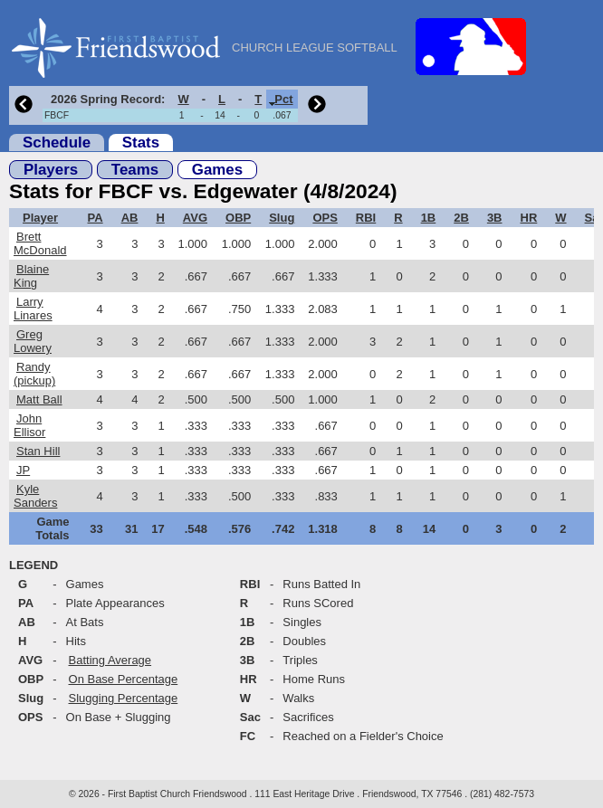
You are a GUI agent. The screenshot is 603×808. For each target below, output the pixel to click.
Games (217, 169)
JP (23, 470)
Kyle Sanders (35, 495)
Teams (134, 169)
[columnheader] (106, 99)
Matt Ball (39, 399)
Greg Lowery (33, 341)
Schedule (57, 142)
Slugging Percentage (123, 698)
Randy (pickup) (34, 373)
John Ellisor (29, 425)
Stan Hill (38, 451)
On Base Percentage (123, 679)
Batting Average (110, 660)
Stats (140, 142)
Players (51, 169)
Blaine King (31, 276)
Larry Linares (33, 308)
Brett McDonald (40, 243)
